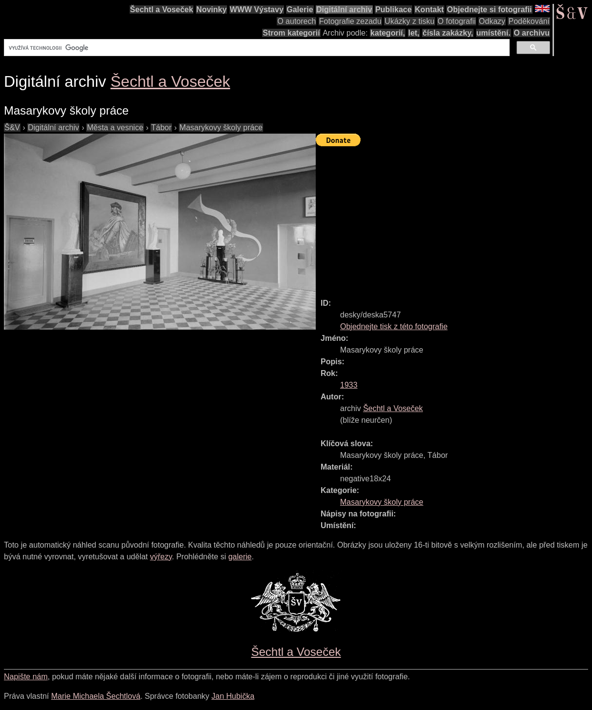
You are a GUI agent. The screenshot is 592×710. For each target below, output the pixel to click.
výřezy (161, 556)
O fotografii (457, 21)
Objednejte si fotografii (489, 9)
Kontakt (429, 9)
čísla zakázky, (447, 33)
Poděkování (529, 21)
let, (414, 33)
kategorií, (387, 33)
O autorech (296, 21)
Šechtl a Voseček (161, 9)
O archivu (532, 33)
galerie (239, 556)
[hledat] (256, 47)
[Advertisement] (454, 218)
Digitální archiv (344, 9)
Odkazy (492, 21)
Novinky (211, 9)
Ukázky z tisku (409, 21)
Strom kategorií (291, 33)
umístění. (494, 33)
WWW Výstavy (257, 9)
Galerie (299, 9)
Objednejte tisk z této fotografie (394, 326)
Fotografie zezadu (350, 21)
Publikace (393, 9)
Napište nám (26, 676)
